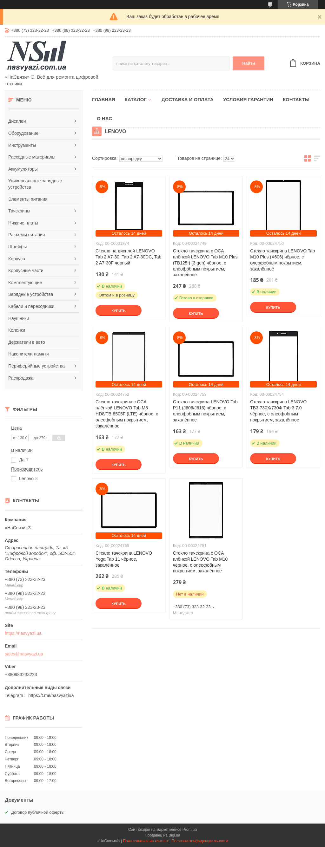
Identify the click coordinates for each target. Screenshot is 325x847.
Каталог (136, 99)
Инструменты (22, 145)
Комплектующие (25, 282)
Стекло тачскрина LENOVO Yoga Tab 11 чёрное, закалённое (124, 559)
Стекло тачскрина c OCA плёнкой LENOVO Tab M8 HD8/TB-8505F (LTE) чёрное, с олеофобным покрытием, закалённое (127, 413)
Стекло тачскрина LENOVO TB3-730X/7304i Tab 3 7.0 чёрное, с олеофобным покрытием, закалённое (278, 410)
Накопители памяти (28, 353)
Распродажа (21, 378)
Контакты (296, 99)
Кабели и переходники (31, 306)
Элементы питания (28, 199)
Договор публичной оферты (37, 812)
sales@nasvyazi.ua (24, 653)
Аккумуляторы (23, 169)
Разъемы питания (26, 234)
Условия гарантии (248, 99)
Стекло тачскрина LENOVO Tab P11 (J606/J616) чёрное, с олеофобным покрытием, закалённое (205, 410)
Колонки (16, 330)
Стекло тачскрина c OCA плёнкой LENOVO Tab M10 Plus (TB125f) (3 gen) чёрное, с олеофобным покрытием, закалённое (205, 262)
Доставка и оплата (188, 99)
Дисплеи (17, 121)
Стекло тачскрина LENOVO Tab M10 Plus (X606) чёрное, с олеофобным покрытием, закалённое (282, 259)
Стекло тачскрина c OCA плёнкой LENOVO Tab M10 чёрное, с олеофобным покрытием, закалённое (200, 562)
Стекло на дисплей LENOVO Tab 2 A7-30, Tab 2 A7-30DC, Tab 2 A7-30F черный (128, 256)
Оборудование (23, 133)
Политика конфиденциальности (200, 841)
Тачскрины (19, 210)
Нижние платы (23, 222)
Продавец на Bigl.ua (162, 835)
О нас (104, 118)
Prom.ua (189, 829)
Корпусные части (25, 270)
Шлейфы (17, 246)
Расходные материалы (31, 157)
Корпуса (16, 258)
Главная (103, 99)
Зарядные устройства (30, 294)
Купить (118, 311)
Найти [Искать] (248, 63)
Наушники (18, 318)
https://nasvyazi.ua (23, 633)
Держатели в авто (26, 342)
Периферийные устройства (36, 365)
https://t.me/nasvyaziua (51, 695)
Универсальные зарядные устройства (35, 184)
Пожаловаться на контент (145, 841)
